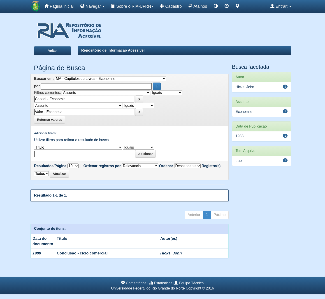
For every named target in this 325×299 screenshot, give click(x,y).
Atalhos (197, 6)
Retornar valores (49, 119)
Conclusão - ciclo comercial (82, 253)
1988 (240, 136)
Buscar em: (44, 79)
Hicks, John (171, 253)
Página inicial (59, 6)
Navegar (92, 6)
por (37, 86)
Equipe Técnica (191, 283)
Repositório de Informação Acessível (112, 50)
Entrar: (280, 6)
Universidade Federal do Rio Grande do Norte (148, 288)
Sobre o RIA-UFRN (132, 6)
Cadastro (171, 6)
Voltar (52, 50)
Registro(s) (211, 166)
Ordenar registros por (102, 166)
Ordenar (166, 166)
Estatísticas (163, 283)
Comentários (136, 283)
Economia (244, 112)
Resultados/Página (50, 166)
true (239, 161)
